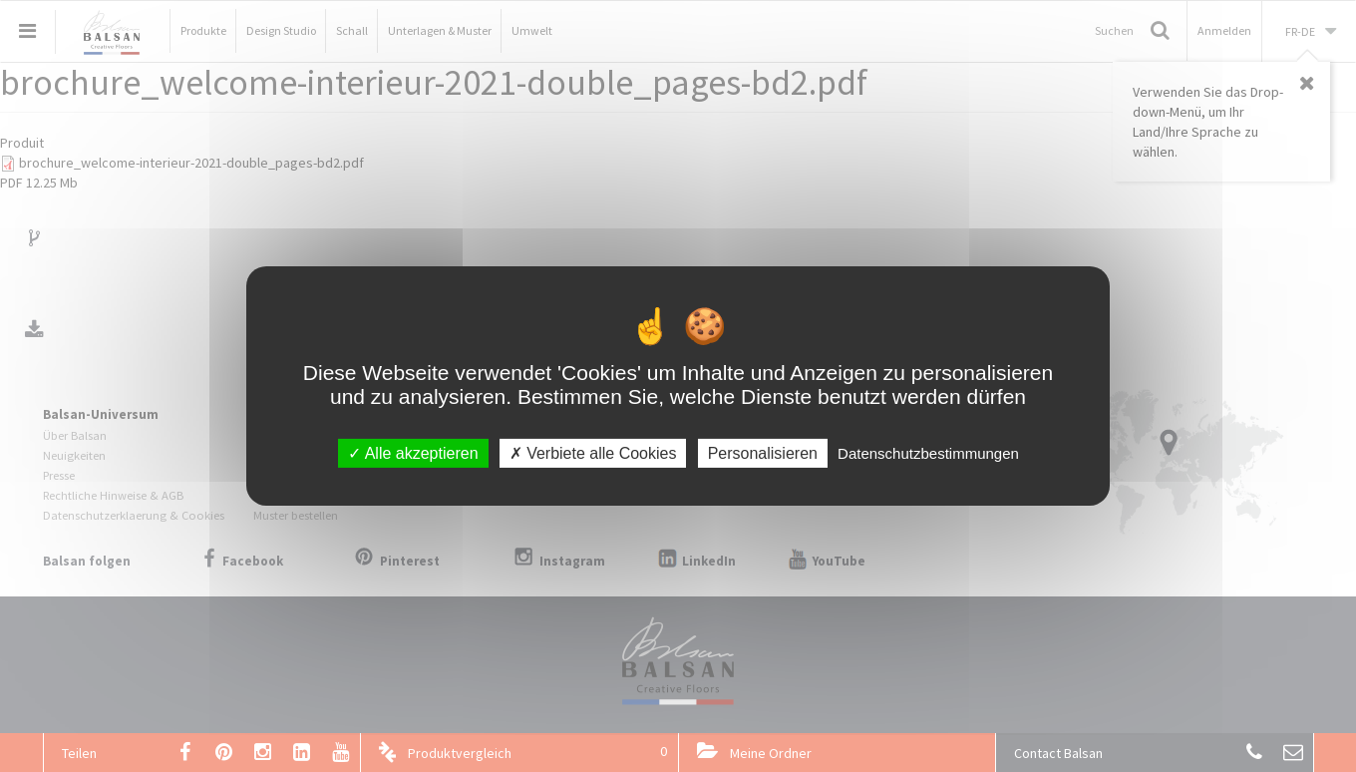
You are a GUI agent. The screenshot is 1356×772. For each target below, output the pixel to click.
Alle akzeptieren (413, 453)
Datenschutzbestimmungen (928, 453)
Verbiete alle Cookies (593, 453)
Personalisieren (763, 453)
